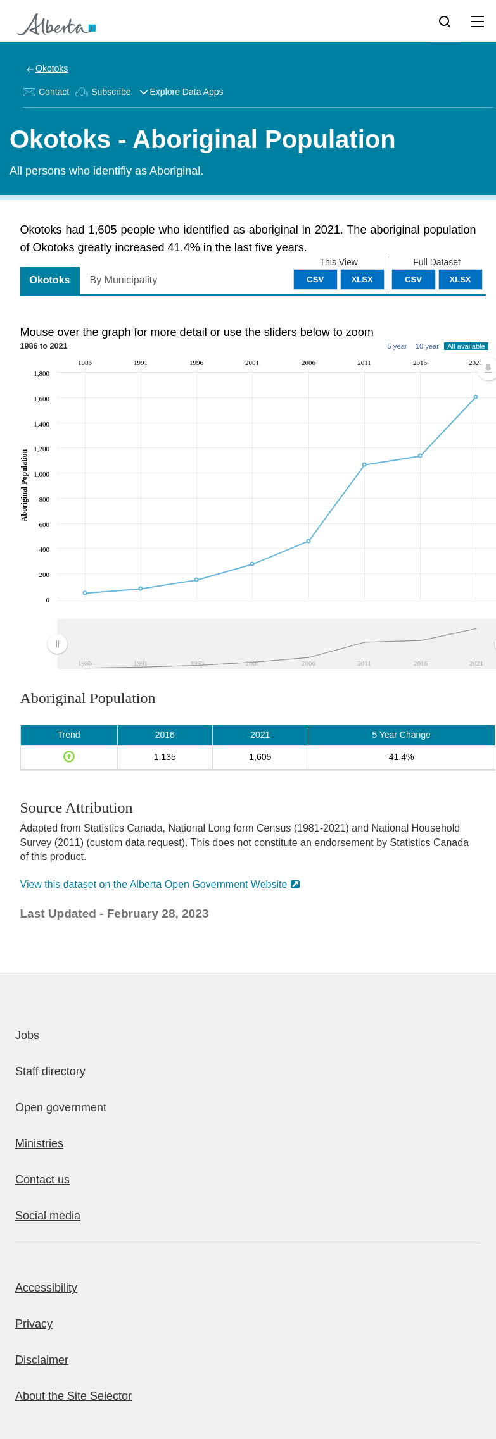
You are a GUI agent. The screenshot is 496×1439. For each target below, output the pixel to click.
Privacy (34, 1324)
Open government (60, 1107)
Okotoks (51, 68)
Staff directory (50, 1071)
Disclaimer (41, 1360)
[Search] (444, 21)
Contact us (42, 1179)
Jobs (27, 1035)
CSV (413, 279)
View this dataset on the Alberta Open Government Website (154, 884)
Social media (47, 1215)
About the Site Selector (73, 1396)
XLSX (460, 279)
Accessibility (46, 1287)
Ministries (39, 1143)
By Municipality (124, 280)
